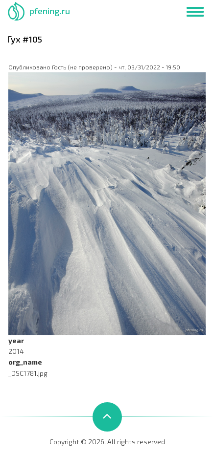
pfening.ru (49, 10)
